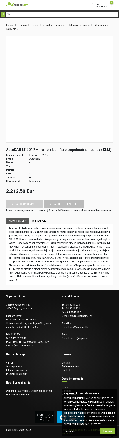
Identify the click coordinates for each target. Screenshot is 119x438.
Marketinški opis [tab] (18, 220)
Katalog (10, 25)
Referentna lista (70, 366)
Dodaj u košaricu (24, 204)
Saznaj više (70, 431)
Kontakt (66, 370)
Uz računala (24, 25)
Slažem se (107, 431)
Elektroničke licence (79, 25)
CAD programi (100, 25)
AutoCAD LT (12, 28)
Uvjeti (65, 387)
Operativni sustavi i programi (48, 25)
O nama (66, 362)
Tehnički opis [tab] (39, 220)
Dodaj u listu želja (64, 204)
